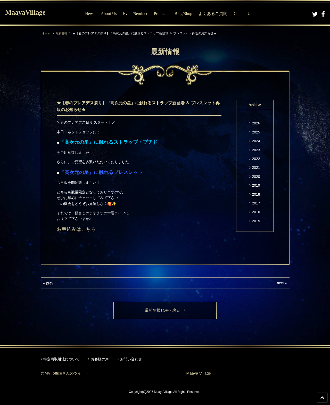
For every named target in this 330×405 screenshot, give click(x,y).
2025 (256, 132)
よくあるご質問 (215, 13)
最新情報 (62, 33)
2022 (256, 159)
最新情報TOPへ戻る (165, 310)
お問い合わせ (131, 359)
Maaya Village (199, 373)
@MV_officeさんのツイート (66, 373)
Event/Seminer (138, 13)
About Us (111, 13)
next (280, 283)
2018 (256, 194)
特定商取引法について (61, 359)
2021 (256, 167)
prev (49, 283)
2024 (256, 141)
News (92, 13)
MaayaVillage (28, 13)
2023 (256, 150)
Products (163, 13)
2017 (256, 203)
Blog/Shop (186, 13)
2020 (256, 176)
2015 (256, 221)
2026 (256, 123)
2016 (256, 212)
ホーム (46, 33)
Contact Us (245, 13)
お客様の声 (100, 359)
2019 (256, 185)
